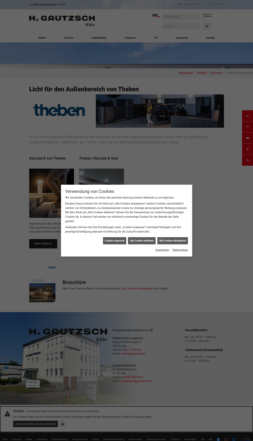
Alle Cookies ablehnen (142, 240)
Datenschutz (180, 250)
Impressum (162, 250)
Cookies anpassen (115, 240)
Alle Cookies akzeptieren (172, 240)
